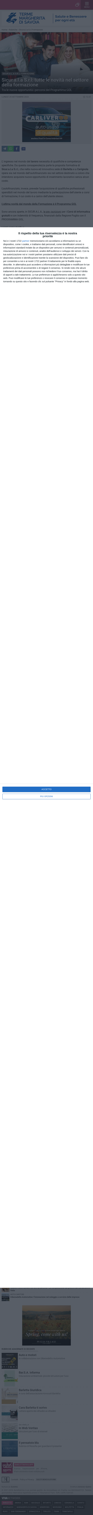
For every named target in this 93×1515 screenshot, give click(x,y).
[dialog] (46, 757)
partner (25, 241)
